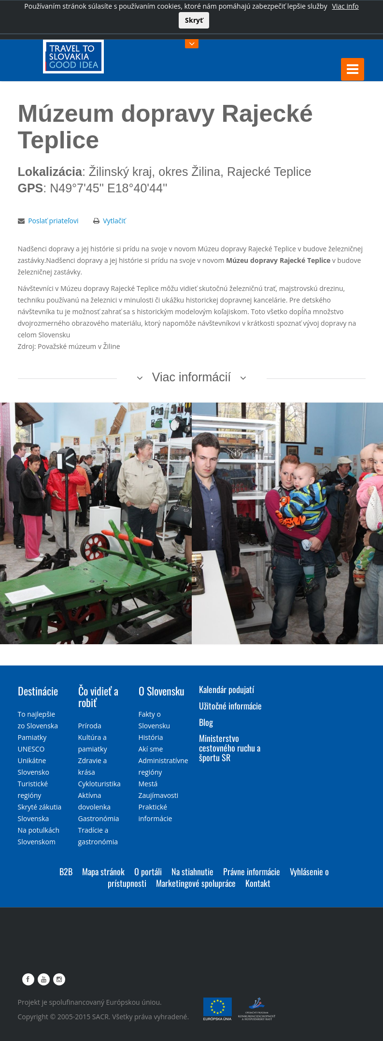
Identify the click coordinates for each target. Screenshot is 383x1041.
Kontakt (257, 883)
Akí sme (151, 748)
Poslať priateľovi (53, 220)
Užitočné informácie (230, 705)
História (151, 737)
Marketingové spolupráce (196, 883)
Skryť (194, 20)
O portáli (148, 871)
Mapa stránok (103, 871)
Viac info (345, 6)
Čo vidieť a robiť (98, 696)
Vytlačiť (114, 220)
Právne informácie (251, 871)
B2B (65, 871)
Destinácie (38, 690)
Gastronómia (98, 818)
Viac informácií (191, 377)
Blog (206, 722)
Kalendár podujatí (226, 689)
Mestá (148, 783)
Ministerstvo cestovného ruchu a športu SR (229, 748)
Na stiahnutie (192, 871)
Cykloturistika (99, 783)
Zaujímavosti (159, 795)
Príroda (89, 725)
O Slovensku (161, 690)
